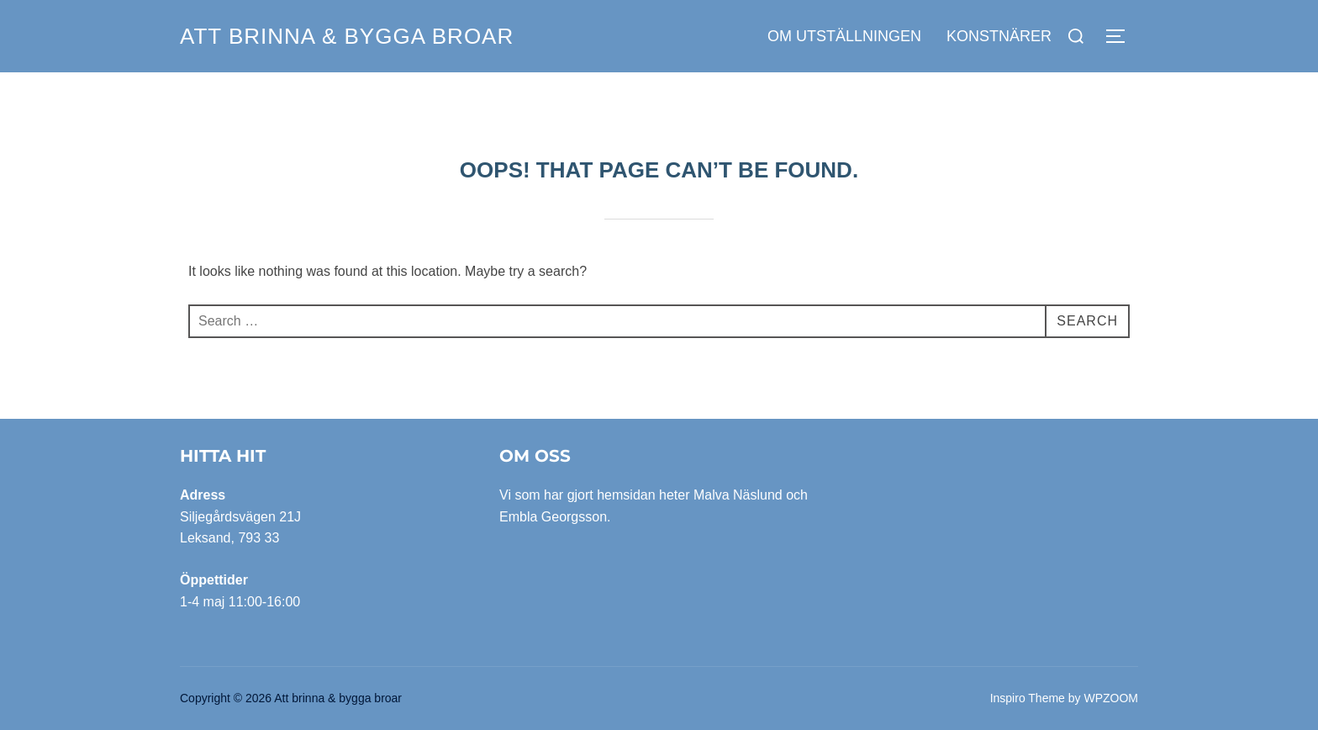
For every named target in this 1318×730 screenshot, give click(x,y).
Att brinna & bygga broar (347, 36)
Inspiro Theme (1027, 698)
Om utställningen (844, 36)
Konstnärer (999, 36)
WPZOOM (1110, 698)
